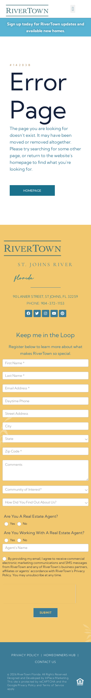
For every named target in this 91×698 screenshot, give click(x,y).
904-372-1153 (53, 303)
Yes (9, 524)
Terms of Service (53, 685)
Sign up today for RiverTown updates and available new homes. (45, 27)
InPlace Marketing (56, 678)
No (22, 524)
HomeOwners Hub (60, 655)
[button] (72, 9)
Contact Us (45, 662)
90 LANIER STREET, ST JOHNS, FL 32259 (45, 296)
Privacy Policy (27, 685)
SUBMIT (46, 612)
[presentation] (38, 593)
